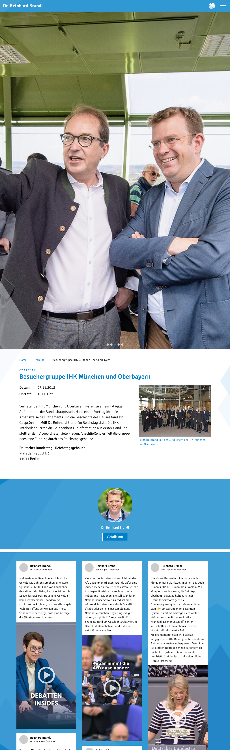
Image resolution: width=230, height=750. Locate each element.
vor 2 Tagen (102, 569)
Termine (39, 360)
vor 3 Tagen (36, 741)
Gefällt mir (115, 537)
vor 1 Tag (35, 569)
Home (23, 360)
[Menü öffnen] (223, 6)
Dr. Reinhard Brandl (115, 528)
